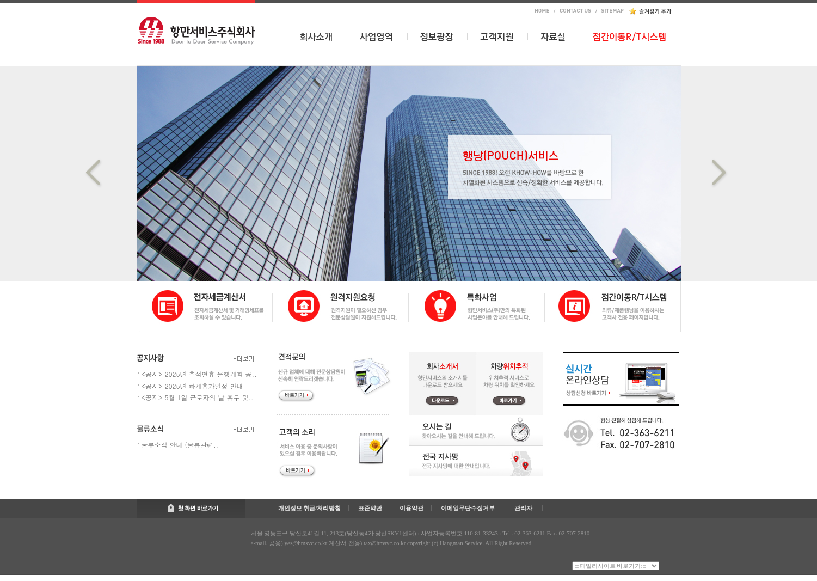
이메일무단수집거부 (468, 508)
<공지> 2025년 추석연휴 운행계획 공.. (199, 373)
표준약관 (370, 508)
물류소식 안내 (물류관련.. (180, 444)
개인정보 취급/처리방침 (309, 508)
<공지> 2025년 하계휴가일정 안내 (192, 385)
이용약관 (411, 508)
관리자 (523, 508)
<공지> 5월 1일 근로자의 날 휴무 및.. (198, 397)
